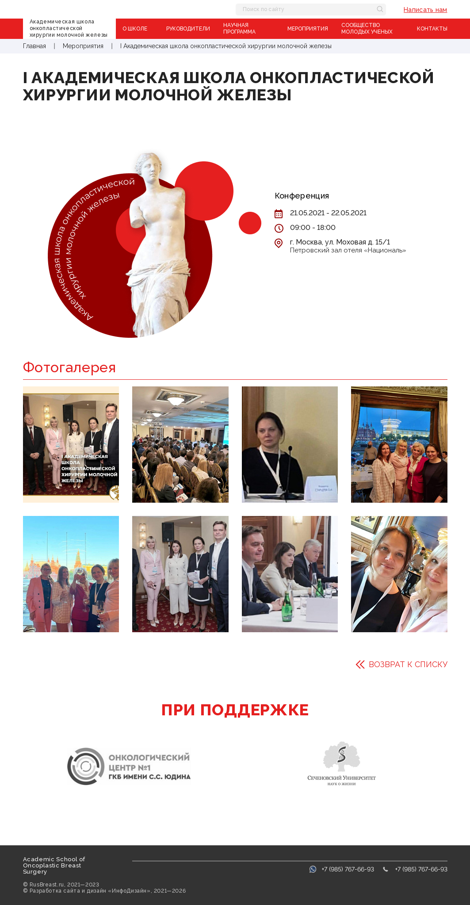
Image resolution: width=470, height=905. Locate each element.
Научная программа (239, 28)
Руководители (188, 29)
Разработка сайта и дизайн (68, 891)
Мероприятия (307, 29)
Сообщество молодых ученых (367, 28)
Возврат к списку (408, 664)
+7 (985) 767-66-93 (348, 869)
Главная (35, 46)
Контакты (432, 29)
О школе (134, 29)
